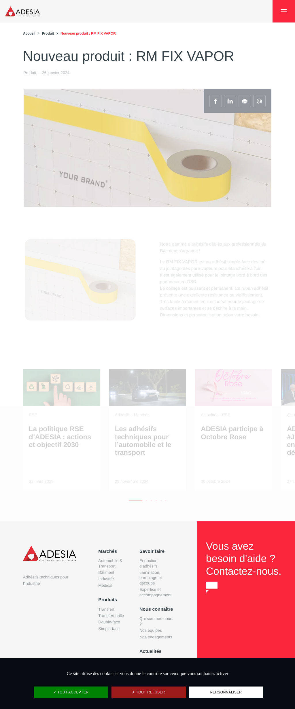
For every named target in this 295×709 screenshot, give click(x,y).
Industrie (106, 578)
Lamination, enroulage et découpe (150, 577)
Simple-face (109, 628)
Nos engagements (155, 637)
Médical (105, 585)
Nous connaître (156, 609)
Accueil (29, 33)
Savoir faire (151, 551)
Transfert (106, 609)
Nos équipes (150, 630)
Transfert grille (111, 615)
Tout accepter (70, 692)
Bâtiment (106, 572)
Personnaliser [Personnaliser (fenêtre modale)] (226, 692)
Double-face (109, 622)
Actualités (150, 651)
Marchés (107, 551)
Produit (48, 33)
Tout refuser (148, 692)
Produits (107, 599)
